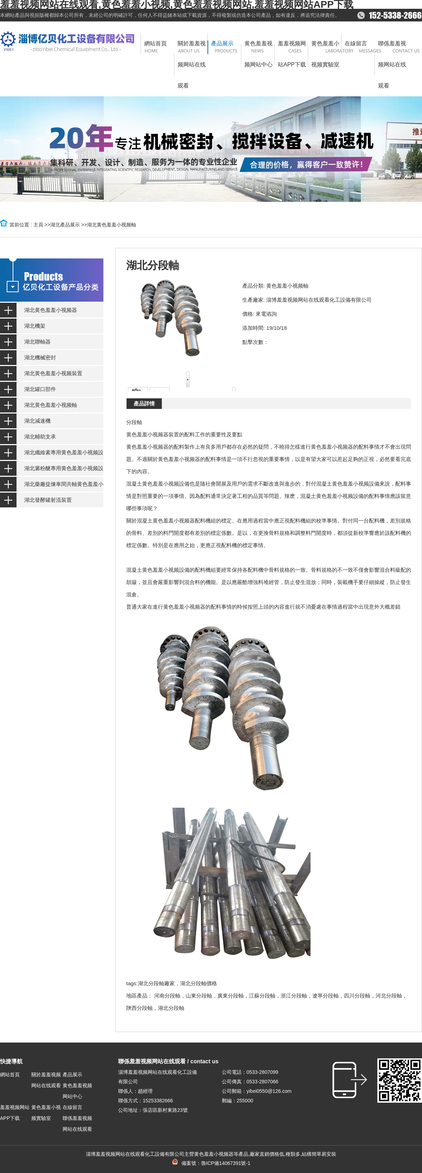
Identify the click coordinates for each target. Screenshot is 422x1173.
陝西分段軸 (139, 1008)
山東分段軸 (199, 996)
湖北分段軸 (171, 1008)
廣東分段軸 (230, 996)
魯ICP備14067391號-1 (225, 1163)
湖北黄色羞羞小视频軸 (111, 224)
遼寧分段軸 (325, 996)
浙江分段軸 (294, 996)
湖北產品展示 (65, 224)
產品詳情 (144, 403)
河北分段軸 (389, 996)
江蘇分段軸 (262, 996)
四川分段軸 (357, 996)
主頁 (38, 224)
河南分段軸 (167, 996)
